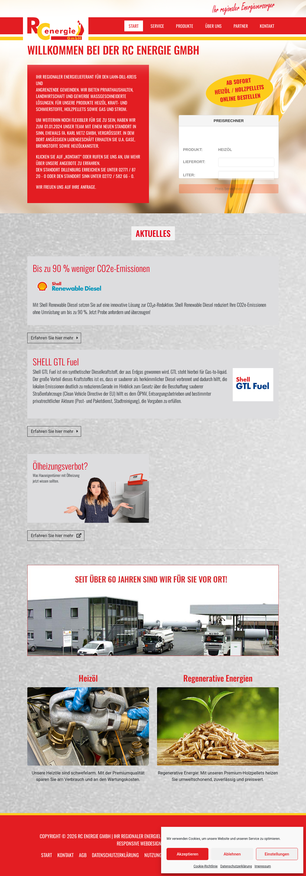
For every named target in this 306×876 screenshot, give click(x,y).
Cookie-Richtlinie (206, 866)
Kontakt (267, 26)
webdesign (150, 843)
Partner (241, 26)
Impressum (263, 866)
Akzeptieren (187, 854)
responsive (128, 843)
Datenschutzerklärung (236, 866)
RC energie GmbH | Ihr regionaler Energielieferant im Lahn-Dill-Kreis (146, 836)
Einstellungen (277, 854)
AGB (83, 854)
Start (134, 26)
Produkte (184, 26)
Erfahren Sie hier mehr (55, 338)
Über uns (213, 26)
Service (157, 26)
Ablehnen (232, 854)
